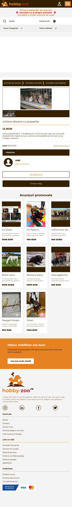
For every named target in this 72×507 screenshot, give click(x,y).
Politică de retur (10, 452)
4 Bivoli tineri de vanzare (59, 230)
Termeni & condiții (11, 449)
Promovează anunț (11, 478)
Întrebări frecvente (11, 445)
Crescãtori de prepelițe (56, 83)
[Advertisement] (36, 54)
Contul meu (8, 427)
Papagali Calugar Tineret (10, 320)
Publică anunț (9, 474)
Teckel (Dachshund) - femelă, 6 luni (34, 320)
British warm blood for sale (9, 275)
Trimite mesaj (36, 184)
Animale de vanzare (12, 83)
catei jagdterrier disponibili (59, 275)
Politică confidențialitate (13, 456)
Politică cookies (9, 459)
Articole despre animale (13, 430)
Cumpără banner (10, 481)
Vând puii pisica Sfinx (35, 275)
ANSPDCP (7, 463)
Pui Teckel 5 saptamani (33, 230)
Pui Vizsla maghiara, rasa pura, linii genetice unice (11, 230)
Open (68, 3)
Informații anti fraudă (12, 434)
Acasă (5, 420)
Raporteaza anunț (61, 146)
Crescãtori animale (33, 83)
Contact (6, 423)
